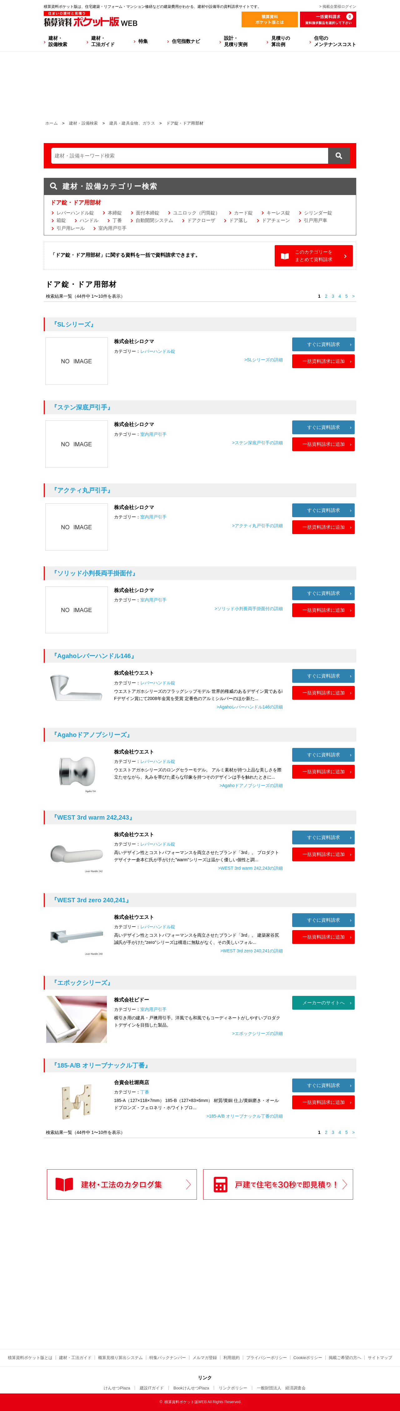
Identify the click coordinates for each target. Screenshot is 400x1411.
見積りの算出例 (280, 41)
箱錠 (61, 220)
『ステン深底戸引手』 (82, 407)
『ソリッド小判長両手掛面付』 (94, 573)
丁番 (117, 220)
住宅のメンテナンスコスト (335, 41)
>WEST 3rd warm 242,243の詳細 (250, 868)
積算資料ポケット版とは (30, 1357)
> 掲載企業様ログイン (337, 6)
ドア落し (238, 220)
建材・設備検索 (57, 41)
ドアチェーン (276, 220)
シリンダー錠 (318, 212)
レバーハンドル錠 (75, 212)
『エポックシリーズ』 (82, 982)
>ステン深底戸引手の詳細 (257, 442)
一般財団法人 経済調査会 (281, 1388)
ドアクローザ (201, 220)
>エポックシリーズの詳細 (257, 1033)
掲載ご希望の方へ (345, 1357)
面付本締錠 (147, 212)
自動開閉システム (154, 220)
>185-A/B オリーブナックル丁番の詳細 (244, 1116)
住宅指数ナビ (186, 41)
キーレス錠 (278, 212)
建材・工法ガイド (103, 41)
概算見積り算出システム (120, 1357)
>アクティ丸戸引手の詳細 (257, 525)
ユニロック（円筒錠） (196, 212)
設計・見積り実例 (236, 41)
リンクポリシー (233, 1388)
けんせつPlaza (117, 1388)
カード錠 (243, 212)
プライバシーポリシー (266, 1357)
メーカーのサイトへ (323, 1002)
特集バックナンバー (167, 1357)
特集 (143, 41)
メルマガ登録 (204, 1357)
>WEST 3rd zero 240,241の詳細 (251, 950)
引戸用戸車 (315, 220)
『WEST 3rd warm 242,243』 (93, 817)
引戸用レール (71, 228)
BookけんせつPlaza (191, 1388)
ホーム (51, 123)
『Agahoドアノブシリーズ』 (92, 734)
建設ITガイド (152, 1388)
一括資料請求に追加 (323, 361)
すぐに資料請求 (323, 344)
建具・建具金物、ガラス (132, 123)
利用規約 (231, 1357)
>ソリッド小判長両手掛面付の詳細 (249, 608)
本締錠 (115, 212)
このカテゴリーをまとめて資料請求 (313, 255)
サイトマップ (380, 1357)
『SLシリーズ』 (74, 324)
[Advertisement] (145, 1287)
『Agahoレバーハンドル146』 (94, 655)
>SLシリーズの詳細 (263, 359)
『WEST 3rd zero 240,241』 (91, 900)
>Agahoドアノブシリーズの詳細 (251, 785)
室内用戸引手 (112, 228)
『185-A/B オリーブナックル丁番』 (101, 1065)
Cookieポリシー (307, 1357)
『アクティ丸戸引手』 (82, 490)
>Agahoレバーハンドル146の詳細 (250, 706)
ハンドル (89, 220)
